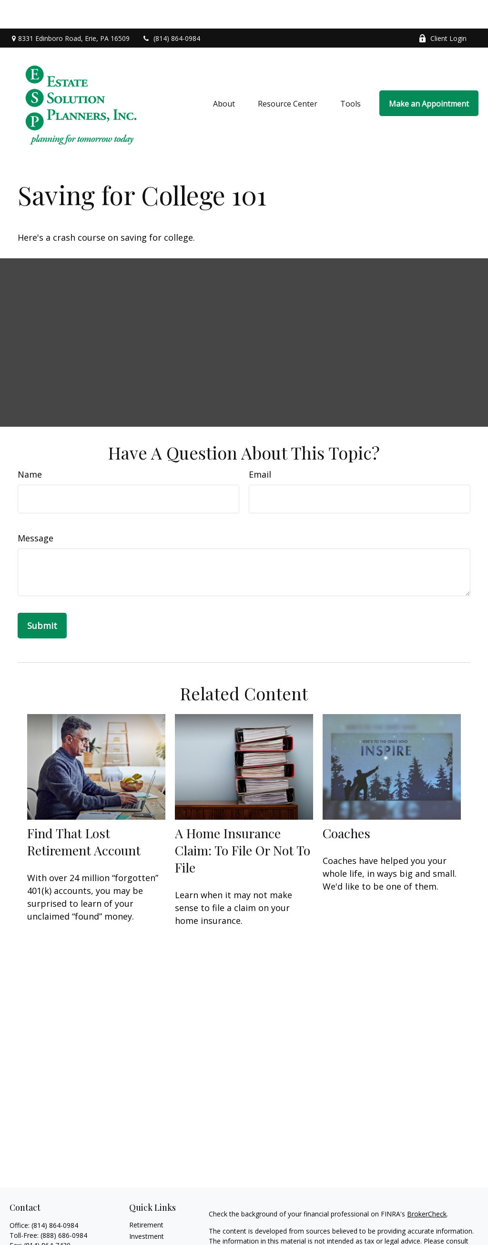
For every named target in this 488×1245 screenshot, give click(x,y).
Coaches (346, 804)
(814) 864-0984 (171, 9)
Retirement (146, 1196)
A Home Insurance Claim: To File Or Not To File (242, 821)
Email (260, 445)
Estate (139, 1219)
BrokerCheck (427, 1185)
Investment (146, 1207)
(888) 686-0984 (64, 1206)
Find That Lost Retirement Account (84, 813)
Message (35, 509)
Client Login (442, 9)
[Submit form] (42, 597)
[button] (224, 75)
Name (30, 445)
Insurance (144, 1230)
